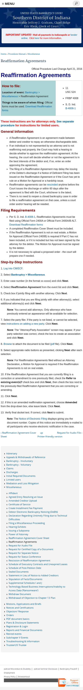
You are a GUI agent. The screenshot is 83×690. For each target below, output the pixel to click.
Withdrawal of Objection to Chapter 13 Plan (32, 597)
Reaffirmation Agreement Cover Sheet (29, 538)
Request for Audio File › (69, 432)
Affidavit (13, 493)
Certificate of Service (19, 504)
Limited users (13, 479)
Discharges (12, 472)
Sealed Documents (19, 571)
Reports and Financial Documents (24, 630)
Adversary (11, 453)
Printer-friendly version (49, 436)
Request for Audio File (20, 545)
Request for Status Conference (25, 556)
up (41, 432)
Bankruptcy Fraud (68, 669)
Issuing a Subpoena (19, 530)
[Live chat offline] (69, 682)
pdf (52, 344)
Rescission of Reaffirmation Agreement (29, 560)
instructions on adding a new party (25, 323)
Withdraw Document (20, 594)
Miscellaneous (33, 54)
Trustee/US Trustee (16, 645)
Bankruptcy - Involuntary (19, 460)
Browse (8, 344)
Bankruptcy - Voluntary (18, 464)
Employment (9, 672)
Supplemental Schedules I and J (25, 582)
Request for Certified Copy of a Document (31, 549)
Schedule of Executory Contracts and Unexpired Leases (38, 564)
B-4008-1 (71, 108)
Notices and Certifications (20, 607)
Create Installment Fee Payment (26, 508)
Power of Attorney (18, 534)
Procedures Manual (16, 54)
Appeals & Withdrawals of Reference (25, 457)
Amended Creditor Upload (23, 500)
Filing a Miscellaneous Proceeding (27, 523)
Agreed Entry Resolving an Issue (26, 496)
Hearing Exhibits (17, 526)
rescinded (52, 184)
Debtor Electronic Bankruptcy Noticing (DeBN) (33, 511)
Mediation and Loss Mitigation (22, 483)
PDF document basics (17, 618)
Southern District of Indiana (41, 18)
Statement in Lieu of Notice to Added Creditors (34, 575)
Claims (9, 468)
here (37, 38)
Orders (10, 615)
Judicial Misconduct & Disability (17, 669)
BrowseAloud (24, 676)
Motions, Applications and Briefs (23, 603)
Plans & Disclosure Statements (22, 622)
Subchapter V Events (17, 637)
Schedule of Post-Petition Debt (25, 567)
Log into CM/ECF (13, 268)
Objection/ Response (17, 611)
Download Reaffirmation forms (26, 224)
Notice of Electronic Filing (33, 418)
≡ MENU (8, 3)
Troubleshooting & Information (22, 641)
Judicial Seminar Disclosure (45, 669)
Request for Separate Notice (23, 552)
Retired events (14, 633)
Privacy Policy (10, 676)
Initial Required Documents (20, 475)
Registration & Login (17, 626)
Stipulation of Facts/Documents (25, 579)
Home (3, 54)
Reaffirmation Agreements (23, 541)
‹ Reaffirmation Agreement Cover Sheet (18, 434)
